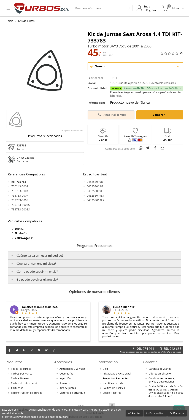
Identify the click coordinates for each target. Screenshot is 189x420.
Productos (14, 362)
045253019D (95, 181)
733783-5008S (20, 209)
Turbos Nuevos (20, 378)
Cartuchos (17, 388)
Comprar (159, 114)
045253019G (95, 186)
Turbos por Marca (21, 373)
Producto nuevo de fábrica (130, 102)
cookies (23, 409)
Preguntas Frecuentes (116, 378)
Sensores (65, 383)
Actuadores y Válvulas (72, 368)
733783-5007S (20, 205)
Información (108, 362)
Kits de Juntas (26, 21)
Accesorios (63, 362)
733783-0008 (19, 200)
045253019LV (95, 195)
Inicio (10, 21)
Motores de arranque (72, 392)
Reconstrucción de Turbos (26, 392)
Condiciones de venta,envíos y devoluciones (161, 380)
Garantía (150, 362)
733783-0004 (19, 191)
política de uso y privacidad (85, 416)
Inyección (65, 378)
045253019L (94, 191)
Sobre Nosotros (112, 392)
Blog (105, 368)
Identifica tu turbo (113, 383)
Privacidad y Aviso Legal (117, 373)
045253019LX (95, 200)
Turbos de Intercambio (24, 383)
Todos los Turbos (21, 368)
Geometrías (66, 373)
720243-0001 (19, 186)
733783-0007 (19, 195)
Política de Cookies (114, 388)
